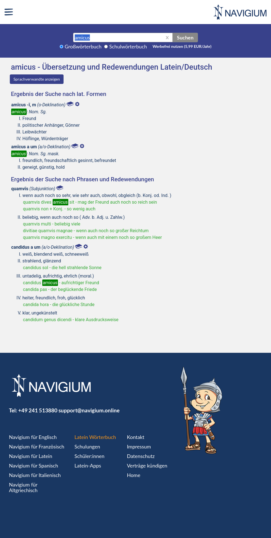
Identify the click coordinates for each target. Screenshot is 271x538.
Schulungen (87, 446)
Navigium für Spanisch (33, 465)
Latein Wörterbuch (95, 437)
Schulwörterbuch (128, 46)
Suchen (185, 37)
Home (133, 475)
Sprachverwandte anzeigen (36, 79)
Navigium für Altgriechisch (23, 487)
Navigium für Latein (30, 456)
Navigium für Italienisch (35, 475)
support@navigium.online (89, 410)
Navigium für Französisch (36, 446)
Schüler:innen (89, 456)
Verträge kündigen (147, 465)
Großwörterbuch (83, 46)
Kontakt (135, 437)
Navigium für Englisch (33, 437)
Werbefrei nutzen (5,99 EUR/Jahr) (182, 46)
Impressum (139, 446)
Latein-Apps (87, 465)
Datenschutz (141, 456)
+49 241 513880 (37, 410)
